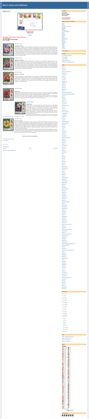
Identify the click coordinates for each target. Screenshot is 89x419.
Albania (63, 23)
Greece (63, 142)
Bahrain (63, 84)
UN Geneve (64, 272)
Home (30, 148)
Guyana (63, 143)
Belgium (63, 87)
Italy (62, 159)
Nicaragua (64, 206)
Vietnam (63, 288)
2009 (64, 313)
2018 (64, 297)
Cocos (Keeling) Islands (66, 31)
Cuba (63, 118)
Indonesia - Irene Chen (66, 341)
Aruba (63, 76)
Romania (63, 44)
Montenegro (64, 196)
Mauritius (63, 187)
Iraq (62, 155)
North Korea (64, 208)
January (64, 329)
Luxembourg (64, 180)
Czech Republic (64, 121)
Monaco (63, 193)
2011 (64, 309)
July (64, 318)
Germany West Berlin (65, 137)
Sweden (63, 256)
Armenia (63, 74)
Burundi (63, 100)
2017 (64, 298)
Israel (63, 158)
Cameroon (64, 102)
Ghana (63, 139)
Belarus (63, 29)
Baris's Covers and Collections (15, 5)
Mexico (63, 190)
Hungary (63, 34)
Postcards (63, 221)
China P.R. (64, 110)
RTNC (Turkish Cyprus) (66, 224)
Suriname (63, 253)
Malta (63, 185)
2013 (64, 306)
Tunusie (63, 266)
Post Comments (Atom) (12, 150)
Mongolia (63, 40)
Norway (63, 209)
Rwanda (63, 227)
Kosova (63, 36)
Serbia (63, 232)
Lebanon (63, 174)
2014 (64, 304)
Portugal (63, 219)
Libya (63, 176)
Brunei (63, 97)
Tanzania (63, 262)
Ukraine (63, 270)
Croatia (63, 116)
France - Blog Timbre (65, 339)
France (63, 132)
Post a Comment (6, 146)
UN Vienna (64, 275)
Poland (63, 217)
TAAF (63, 259)
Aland (63, 66)
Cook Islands (64, 113)
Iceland (63, 148)
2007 (64, 331)
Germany (63, 33)
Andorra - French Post (66, 71)
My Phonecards (64, 57)
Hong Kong (64, 145)
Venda (63, 285)
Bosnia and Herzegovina (66, 92)
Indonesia (63, 35)
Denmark (63, 124)
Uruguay (63, 47)
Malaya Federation (65, 38)
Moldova (63, 192)
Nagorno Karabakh (65, 201)
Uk (63, 46)
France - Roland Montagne (66, 338)
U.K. (62, 269)
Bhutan (63, 90)
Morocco (63, 198)
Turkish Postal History (66, 60)
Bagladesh (64, 82)
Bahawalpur (64, 28)
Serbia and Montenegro (66, 233)
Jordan (63, 164)
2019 (64, 295)
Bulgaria (63, 98)
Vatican (63, 283)
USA (63, 280)
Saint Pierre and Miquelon (66, 229)
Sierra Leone (64, 235)
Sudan (63, 251)
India (63, 150)
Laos (63, 171)
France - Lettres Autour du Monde (68, 336)
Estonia (63, 127)
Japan (63, 161)
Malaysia (6, 140)
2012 (64, 307)
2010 (64, 311)
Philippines (64, 216)
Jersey (63, 163)
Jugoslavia (64, 166)
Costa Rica (64, 114)
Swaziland (64, 254)
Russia (63, 225)
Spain (63, 246)
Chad (63, 106)
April (64, 323)
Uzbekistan (63, 48)
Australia (63, 25)
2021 (64, 293)
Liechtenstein (64, 177)
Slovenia (63, 240)
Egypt (63, 126)
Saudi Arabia (64, 230)
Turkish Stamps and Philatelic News (68, 61)
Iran (62, 153)
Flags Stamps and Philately (67, 55)
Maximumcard (64, 188)
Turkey (63, 267)
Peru (63, 214)
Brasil (63, 95)
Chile (63, 108)
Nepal (63, 203)
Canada (63, 103)
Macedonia (63, 37)
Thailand (63, 264)
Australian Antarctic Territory (66, 26)
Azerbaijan (63, 27)
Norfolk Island (64, 41)
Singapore (64, 237)
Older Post (55, 148)
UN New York (64, 274)
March (64, 325)
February (64, 327)
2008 (64, 315)
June (64, 320)
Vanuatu (63, 282)
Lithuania (63, 179)
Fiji (62, 129)
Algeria (63, 24)
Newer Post (5, 148)
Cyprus (63, 119)
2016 (64, 300)
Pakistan (63, 211)
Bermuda (63, 89)
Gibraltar (63, 140)
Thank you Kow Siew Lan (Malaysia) (30, 136)
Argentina (63, 73)
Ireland (63, 156)
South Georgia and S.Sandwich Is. (68, 243)
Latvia (63, 172)
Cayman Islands (65, 105)
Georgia (63, 32)
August (64, 316)
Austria (63, 79)
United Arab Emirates (65, 277)
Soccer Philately (65, 58)
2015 (64, 302)
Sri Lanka (63, 248)
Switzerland (64, 258)
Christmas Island (64, 30)
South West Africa (65, 245)
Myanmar (63, 200)
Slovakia (63, 238)
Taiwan (63, 45)
